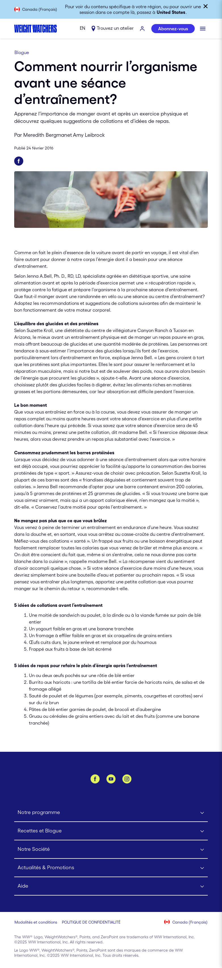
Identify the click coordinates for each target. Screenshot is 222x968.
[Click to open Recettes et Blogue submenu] (111, 831)
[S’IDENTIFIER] (142, 29)
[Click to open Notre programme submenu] (111, 813)
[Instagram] (126, 778)
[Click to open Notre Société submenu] (111, 849)
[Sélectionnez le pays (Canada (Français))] (186, 922)
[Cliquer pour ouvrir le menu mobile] (203, 28)
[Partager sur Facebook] (18, 161)
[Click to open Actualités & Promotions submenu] (111, 868)
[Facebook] (95, 778)
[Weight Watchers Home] (35, 29)
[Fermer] (205, 6)
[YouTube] (111, 778)
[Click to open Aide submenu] (111, 886)
